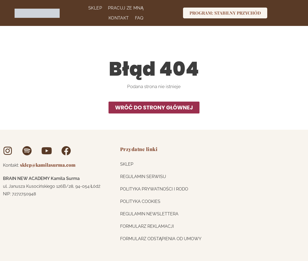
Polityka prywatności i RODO (154, 188)
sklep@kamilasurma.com (48, 165)
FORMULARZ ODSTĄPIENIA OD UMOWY (161, 238)
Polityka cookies (140, 201)
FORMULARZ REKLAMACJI (147, 226)
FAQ (138, 18)
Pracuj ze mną (125, 7)
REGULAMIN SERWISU (143, 176)
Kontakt (117, 18)
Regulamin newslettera (149, 213)
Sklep (94, 7)
